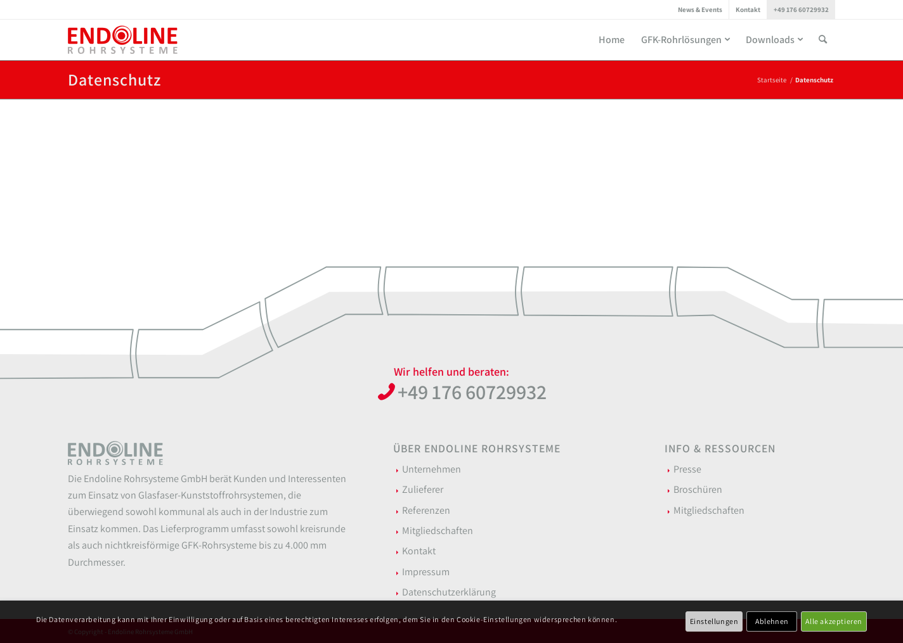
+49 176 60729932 (801, 9)
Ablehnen (772, 621)
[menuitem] (700, 9)
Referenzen (426, 510)
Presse (687, 469)
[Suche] (822, 39)
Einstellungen (714, 621)
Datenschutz (114, 79)
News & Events (700, 9)
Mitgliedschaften (437, 530)
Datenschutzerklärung (449, 592)
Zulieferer (422, 489)
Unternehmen (431, 469)
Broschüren (697, 489)
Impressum (426, 571)
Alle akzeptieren (833, 621)
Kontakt (748, 9)
